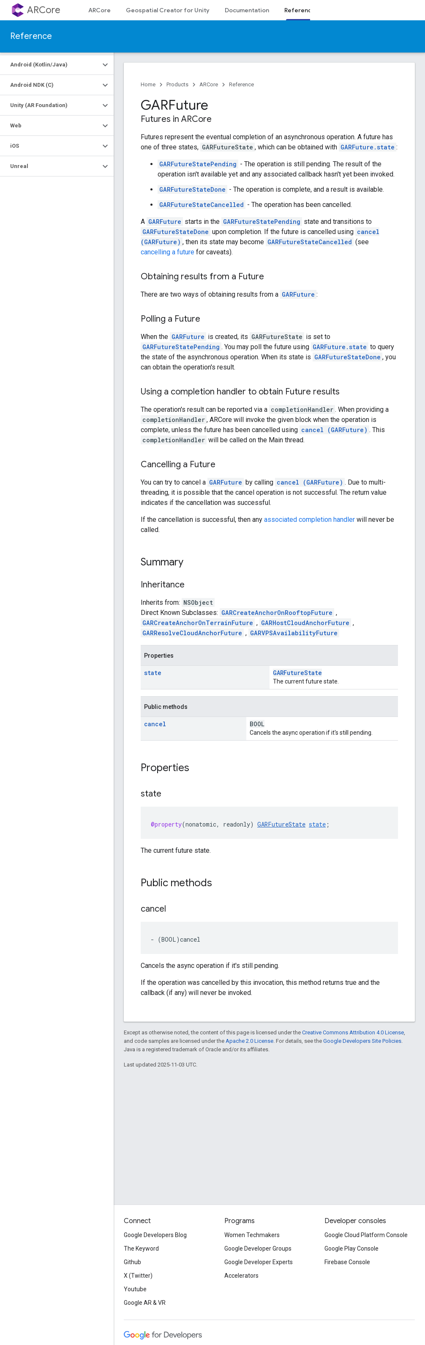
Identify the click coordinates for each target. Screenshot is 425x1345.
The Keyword (141, 1248)
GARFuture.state (368, 147)
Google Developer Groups (258, 1248)
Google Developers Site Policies (362, 1041)
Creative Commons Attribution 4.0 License (353, 1032)
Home (148, 84)
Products (177, 84)
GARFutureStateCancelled (201, 205)
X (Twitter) (138, 1275)
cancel (155, 724)
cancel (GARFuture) (334, 430)
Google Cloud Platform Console (366, 1235)
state (152, 673)
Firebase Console (347, 1262)
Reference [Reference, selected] (299, 10)
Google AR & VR (145, 1302)
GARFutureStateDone (192, 189)
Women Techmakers (252, 1235)
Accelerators (241, 1275)
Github (132, 1262)
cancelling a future (167, 252)
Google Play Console (351, 1248)
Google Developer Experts (258, 1262)
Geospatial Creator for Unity (168, 10)
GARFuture (164, 222)
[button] (50, 65)
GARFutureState (297, 673)
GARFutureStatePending (198, 164)
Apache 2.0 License (249, 1041)
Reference (31, 36)
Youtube (135, 1289)
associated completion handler (309, 519)
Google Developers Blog (155, 1235)
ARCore (43, 10)
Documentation (247, 10)
